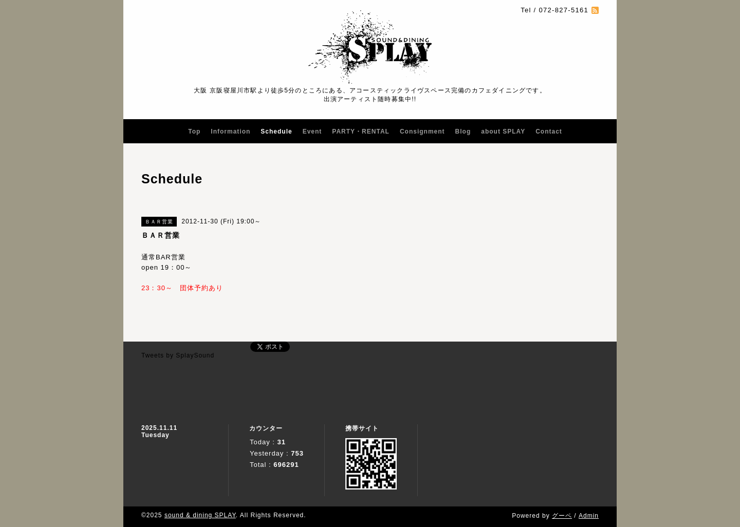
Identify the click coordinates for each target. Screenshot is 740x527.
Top (194, 131)
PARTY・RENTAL (361, 131)
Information (230, 131)
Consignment (422, 131)
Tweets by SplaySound (177, 355)
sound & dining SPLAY (200, 515)
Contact (548, 131)
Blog (463, 131)
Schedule (276, 131)
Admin (589, 515)
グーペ (562, 515)
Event (312, 131)
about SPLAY (503, 131)
